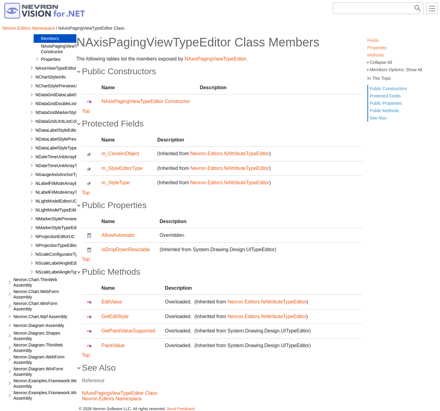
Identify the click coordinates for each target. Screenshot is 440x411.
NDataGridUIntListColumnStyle (64, 121)
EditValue (111, 301)
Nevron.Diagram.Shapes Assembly (36, 336)
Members (50, 38)
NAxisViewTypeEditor (55, 68)
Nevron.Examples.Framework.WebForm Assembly (51, 383)
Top (86, 111)
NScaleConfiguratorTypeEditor (64, 254)
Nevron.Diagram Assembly (38, 325)
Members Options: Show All (396, 69)
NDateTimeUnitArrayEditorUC (63, 156)
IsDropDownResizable (125, 249)
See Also (378, 118)
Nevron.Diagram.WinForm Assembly (38, 371)
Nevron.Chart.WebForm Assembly (36, 294)
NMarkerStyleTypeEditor (58, 227)
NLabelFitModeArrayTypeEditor (65, 192)
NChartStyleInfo (50, 77)
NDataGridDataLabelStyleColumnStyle (72, 94)
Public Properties (386, 103)
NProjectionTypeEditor (56, 245)
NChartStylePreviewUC (57, 85)
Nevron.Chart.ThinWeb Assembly (35, 282)
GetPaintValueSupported (128, 330)
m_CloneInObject (120, 153)
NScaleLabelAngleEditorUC (61, 263)
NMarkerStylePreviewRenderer (64, 218)
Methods (375, 55)
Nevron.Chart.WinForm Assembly (35, 306)
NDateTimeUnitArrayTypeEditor (65, 165)
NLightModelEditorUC (56, 201)
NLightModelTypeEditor (57, 209)
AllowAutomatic (118, 235)
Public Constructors (388, 88)
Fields (373, 40)
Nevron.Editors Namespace (28, 28)
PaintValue (113, 345)
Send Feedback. (181, 408)
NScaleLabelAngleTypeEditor (63, 272)
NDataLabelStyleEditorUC (60, 130)
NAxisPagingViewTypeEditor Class (119, 393)
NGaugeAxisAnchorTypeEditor (64, 174)
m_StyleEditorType (121, 168)
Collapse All (381, 62)
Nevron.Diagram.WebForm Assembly (38, 359)
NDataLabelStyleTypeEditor (61, 147)
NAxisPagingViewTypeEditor (215, 58)
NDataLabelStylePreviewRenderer (68, 139)
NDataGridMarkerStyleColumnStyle (69, 112)
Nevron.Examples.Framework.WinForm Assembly (50, 395)
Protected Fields (385, 96)
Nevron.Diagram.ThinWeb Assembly (38, 348)
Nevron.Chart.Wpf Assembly (40, 316)
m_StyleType (115, 182)
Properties (377, 47)
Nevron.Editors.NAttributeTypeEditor (229, 153)
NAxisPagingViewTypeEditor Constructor (68, 49)
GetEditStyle (115, 316)
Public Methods (384, 110)
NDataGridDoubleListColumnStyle (67, 103)
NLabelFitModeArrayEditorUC (63, 183)
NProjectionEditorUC (55, 236)
